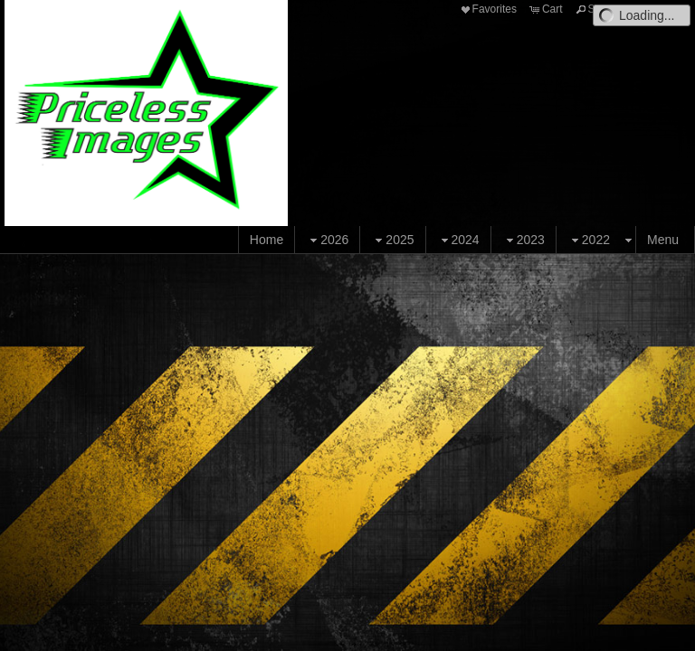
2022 (588, 240)
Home (266, 239)
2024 (458, 240)
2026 (327, 240)
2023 (523, 240)
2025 (392, 240)
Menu (663, 239)
